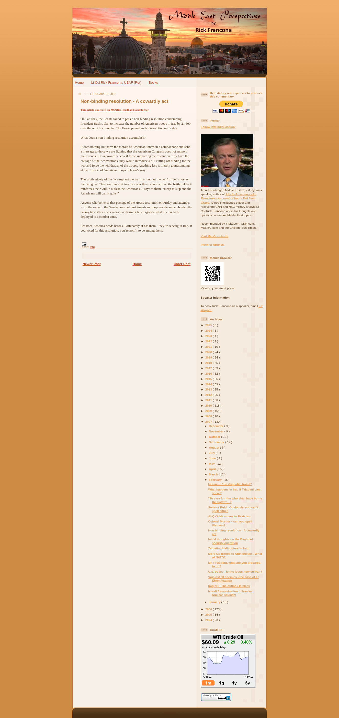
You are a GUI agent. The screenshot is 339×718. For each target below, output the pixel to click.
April (213, 469)
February (215, 479)
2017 (209, 368)
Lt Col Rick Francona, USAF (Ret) (116, 82)
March (214, 474)
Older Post (182, 264)
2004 (209, 620)
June (213, 458)
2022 (209, 341)
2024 (209, 330)
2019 (209, 357)
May (212, 463)
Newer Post (92, 264)
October (215, 436)
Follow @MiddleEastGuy (218, 126)
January (215, 602)
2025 (209, 325)
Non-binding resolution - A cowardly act (124, 101)
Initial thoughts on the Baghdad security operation (230, 541)
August (214, 447)
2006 (209, 609)
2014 (209, 384)
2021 (209, 346)
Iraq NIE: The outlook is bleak (229, 586)
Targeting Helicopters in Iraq (228, 548)
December (216, 426)
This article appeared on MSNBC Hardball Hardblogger (115, 109)
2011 (209, 400)
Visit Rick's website (214, 236)
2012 (209, 394)
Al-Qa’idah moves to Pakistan (229, 516)
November (216, 431)
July (212, 452)
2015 (209, 378)
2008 (209, 416)
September (217, 442)
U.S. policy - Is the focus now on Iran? (235, 571)
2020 (209, 352)
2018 (209, 362)
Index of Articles (212, 244)
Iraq (92, 247)
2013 (209, 389)
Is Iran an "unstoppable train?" (230, 484)
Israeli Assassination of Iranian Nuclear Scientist (230, 593)
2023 (209, 336)
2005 (209, 614)
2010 (209, 405)
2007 (209, 421)
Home (79, 82)
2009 (209, 410)
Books (153, 82)
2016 (209, 373)
